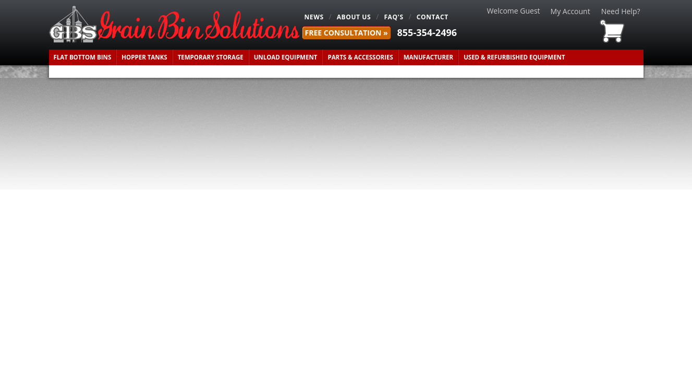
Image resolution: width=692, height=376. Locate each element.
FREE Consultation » (346, 33)
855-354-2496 (427, 32)
